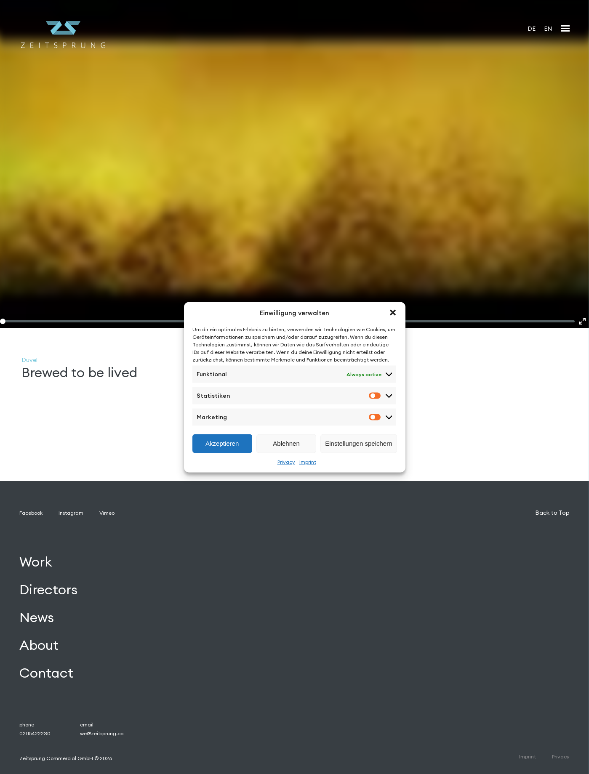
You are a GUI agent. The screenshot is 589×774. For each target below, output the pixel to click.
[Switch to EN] (548, 28)
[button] (393, 313)
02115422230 (35, 733)
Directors (48, 589)
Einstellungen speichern (358, 443)
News (36, 617)
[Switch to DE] (531, 28)
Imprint (307, 461)
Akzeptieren (222, 443)
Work (35, 561)
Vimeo (107, 513)
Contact (46, 672)
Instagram (71, 513)
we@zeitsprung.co (101, 733)
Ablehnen (286, 443)
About (39, 645)
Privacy (286, 461)
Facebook (31, 513)
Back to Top (552, 512)
